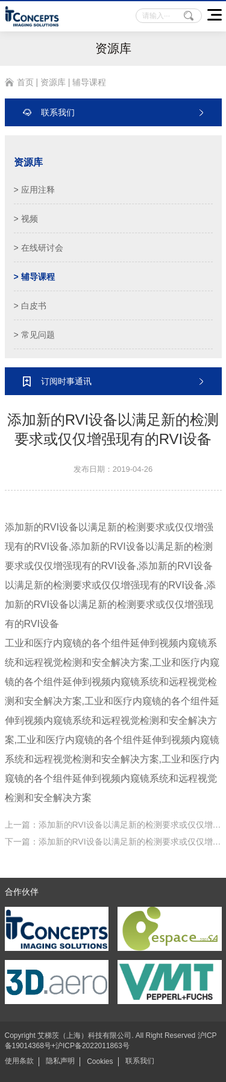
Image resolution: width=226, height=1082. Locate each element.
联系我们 (139, 1061)
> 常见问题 (34, 335)
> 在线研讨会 (38, 248)
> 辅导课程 (34, 277)
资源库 (53, 82)
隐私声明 (60, 1061)
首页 (25, 82)
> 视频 (26, 219)
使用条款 (19, 1061)
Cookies (100, 1061)
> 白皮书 (30, 306)
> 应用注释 (34, 190)
